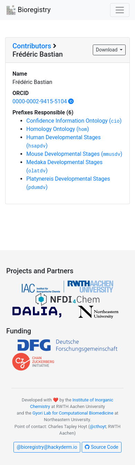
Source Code (101, 447)
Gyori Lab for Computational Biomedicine (73, 413)
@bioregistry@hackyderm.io (47, 447)
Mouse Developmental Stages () (74, 154)
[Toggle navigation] (119, 10)
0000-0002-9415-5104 (43, 101)
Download (107, 50)
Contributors (31, 46)
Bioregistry (28, 10)
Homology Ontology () (57, 129)
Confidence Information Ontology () (74, 120)
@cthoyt (98, 426)
